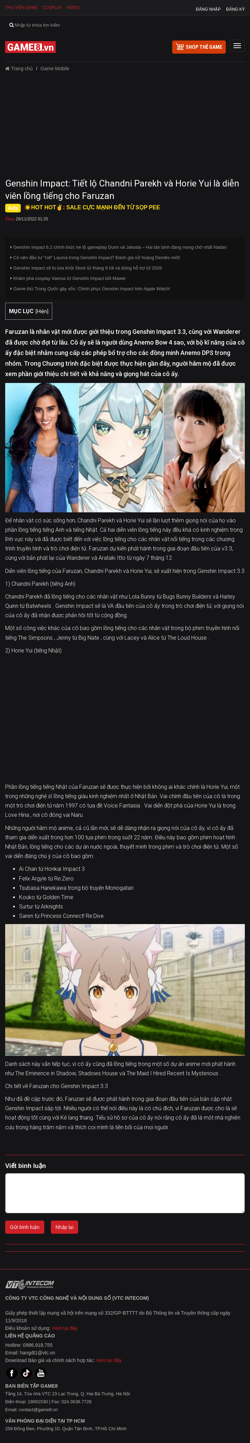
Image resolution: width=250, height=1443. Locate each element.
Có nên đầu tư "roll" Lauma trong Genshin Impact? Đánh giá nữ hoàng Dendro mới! (95, 257)
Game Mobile (54, 68)
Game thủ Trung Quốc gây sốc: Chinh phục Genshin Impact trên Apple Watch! (90, 288)
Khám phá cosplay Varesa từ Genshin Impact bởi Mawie (68, 278)
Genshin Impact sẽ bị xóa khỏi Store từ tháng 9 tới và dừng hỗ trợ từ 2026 (86, 268)
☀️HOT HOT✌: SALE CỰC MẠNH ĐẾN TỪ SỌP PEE (92, 207)
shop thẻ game (199, 46)
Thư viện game (21, 7)
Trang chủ (19, 68)
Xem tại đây (64, 1328)
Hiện (42, 311)
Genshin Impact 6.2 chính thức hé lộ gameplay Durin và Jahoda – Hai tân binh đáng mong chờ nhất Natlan (118, 247)
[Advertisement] (125, 127)
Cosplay (52, 7)
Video (73, 7)
